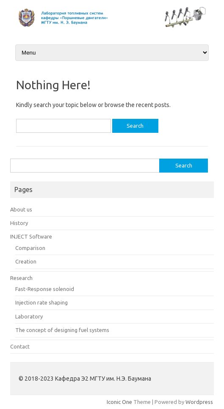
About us (21, 209)
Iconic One (119, 402)
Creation (25, 261)
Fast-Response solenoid (44, 289)
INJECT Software (31, 236)
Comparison (30, 248)
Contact (20, 346)
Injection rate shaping (41, 302)
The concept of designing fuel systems (62, 330)
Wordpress (199, 402)
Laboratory (29, 316)
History (19, 223)
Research (21, 278)
